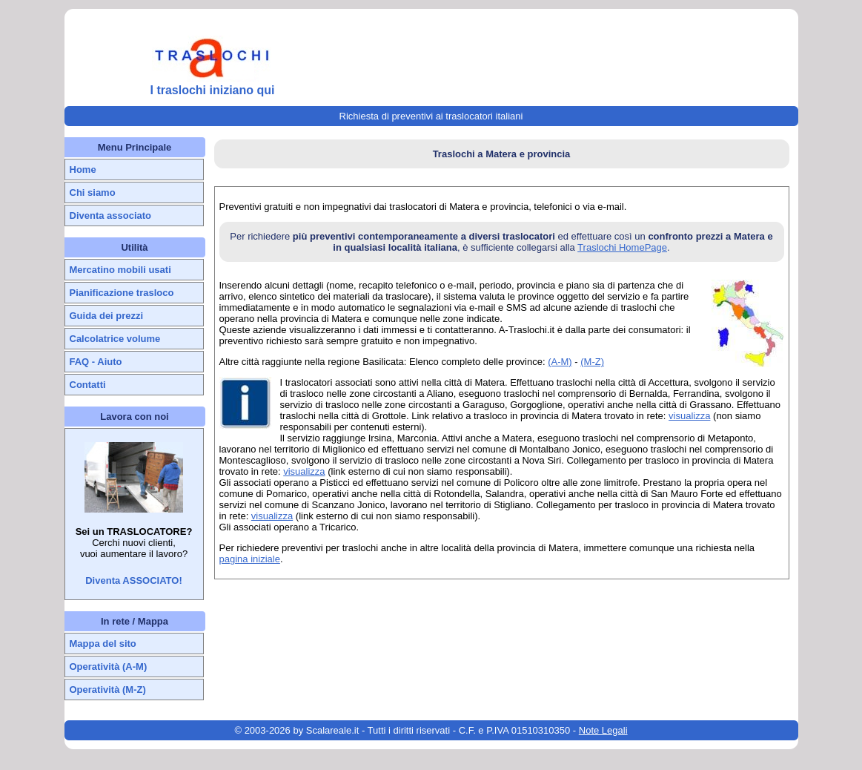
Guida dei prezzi (107, 315)
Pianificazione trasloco (122, 292)
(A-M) (560, 361)
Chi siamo (93, 192)
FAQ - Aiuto (96, 361)
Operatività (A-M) (108, 666)
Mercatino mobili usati (120, 269)
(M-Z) (592, 361)
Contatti (88, 384)
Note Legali (603, 730)
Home (83, 169)
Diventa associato (111, 215)
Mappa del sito (103, 643)
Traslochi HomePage (622, 247)
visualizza (689, 415)
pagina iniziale (249, 559)
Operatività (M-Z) (108, 689)
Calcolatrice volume (115, 338)
